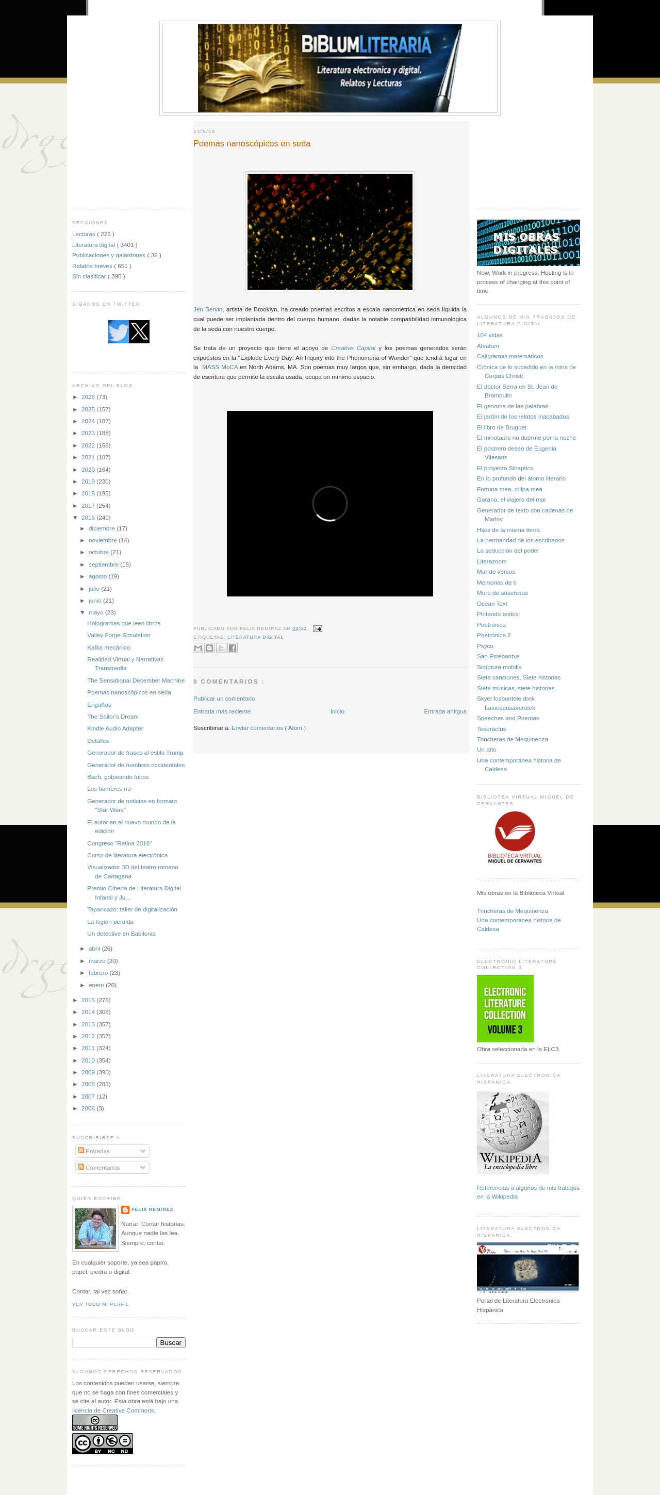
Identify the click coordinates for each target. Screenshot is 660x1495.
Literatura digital (94, 244)
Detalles (98, 740)
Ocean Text (492, 603)
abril (95, 948)
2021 (88, 457)
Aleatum (488, 345)
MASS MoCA (220, 366)
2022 (88, 445)
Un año (487, 749)
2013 (88, 1024)
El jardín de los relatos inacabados (523, 416)
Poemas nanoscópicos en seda (129, 692)
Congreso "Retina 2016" (119, 843)
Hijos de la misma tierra (508, 529)
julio (95, 588)
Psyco (485, 645)
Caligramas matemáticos (510, 356)
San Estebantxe (498, 656)
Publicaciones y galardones (109, 255)
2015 (88, 999)
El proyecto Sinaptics (505, 467)
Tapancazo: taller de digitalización (132, 909)
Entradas (94, 1151)
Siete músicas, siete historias (516, 688)
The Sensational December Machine (136, 680)
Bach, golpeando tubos (118, 776)
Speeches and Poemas (508, 718)
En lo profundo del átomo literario (521, 478)
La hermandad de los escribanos (521, 540)
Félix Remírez (152, 1209)
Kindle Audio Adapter (115, 728)
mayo (97, 612)
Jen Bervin (207, 309)
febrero (99, 972)
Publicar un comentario (224, 698)
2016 (88, 517)
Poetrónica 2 (494, 635)
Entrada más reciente (222, 711)
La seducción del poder (508, 550)
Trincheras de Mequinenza (512, 739)
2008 (88, 1084)
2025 (88, 409)
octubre (99, 552)
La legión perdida (110, 921)
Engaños (99, 704)
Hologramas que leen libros (123, 623)
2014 (88, 1011)
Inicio (337, 711)
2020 (88, 469)
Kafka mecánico (108, 647)
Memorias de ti (497, 582)
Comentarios (99, 1167)
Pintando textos (498, 613)
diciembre (103, 528)
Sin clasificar (90, 276)
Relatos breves (93, 265)
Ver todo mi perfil (100, 1304)
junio (96, 600)
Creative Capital (353, 347)
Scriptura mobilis (499, 666)
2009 (88, 1072)
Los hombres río (108, 788)
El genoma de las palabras (512, 406)
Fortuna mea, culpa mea (509, 489)
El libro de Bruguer (502, 427)
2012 (88, 1036)
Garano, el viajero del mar (511, 499)
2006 (88, 1108)
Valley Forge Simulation (119, 635)
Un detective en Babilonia (121, 933)
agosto (98, 576)
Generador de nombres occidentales (136, 764)
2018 (88, 493)
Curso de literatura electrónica (127, 855)
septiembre (104, 564)
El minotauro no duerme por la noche (526, 437)
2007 (88, 1096)
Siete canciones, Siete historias (518, 677)
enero (97, 985)
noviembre (104, 540)
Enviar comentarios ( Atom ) (269, 727)
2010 (88, 1060)
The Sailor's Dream (113, 716)
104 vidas (490, 334)
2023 (88, 432)
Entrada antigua (445, 711)
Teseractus (491, 728)
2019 (88, 481)
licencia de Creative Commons (113, 1410)
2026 (88, 396)
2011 (88, 1047)
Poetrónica (491, 624)
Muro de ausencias (502, 592)
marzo (98, 960)
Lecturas (84, 233)
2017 (88, 505)
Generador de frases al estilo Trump (135, 752)
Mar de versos (496, 571)
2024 (88, 421)
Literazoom (492, 561)
